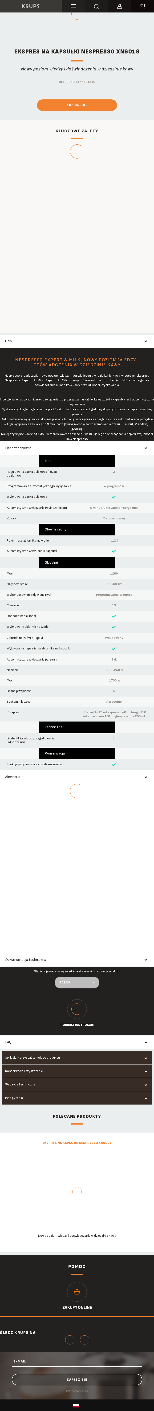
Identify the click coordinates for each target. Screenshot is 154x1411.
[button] (119, 5)
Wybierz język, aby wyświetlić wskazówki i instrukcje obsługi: (77, 971)
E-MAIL (21, 1361)
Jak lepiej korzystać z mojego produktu (32, 1058)
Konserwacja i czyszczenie (24, 1071)
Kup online (77, 105)
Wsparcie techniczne (20, 1084)
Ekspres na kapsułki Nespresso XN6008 (77, 1143)
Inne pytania (14, 1098)
